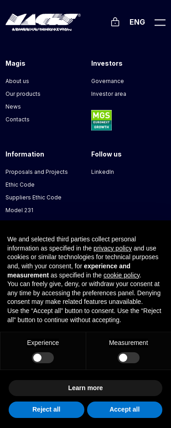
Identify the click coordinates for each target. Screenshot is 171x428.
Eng (137, 21)
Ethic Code (20, 184)
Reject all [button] (46, 409)
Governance (107, 81)
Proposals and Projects (36, 171)
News (13, 106)
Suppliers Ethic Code (33, 197)
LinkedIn (102, 171)
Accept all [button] (124, 409)
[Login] (115, 20)
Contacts (17, 119)
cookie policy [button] (122, 275)
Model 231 (19, 210)
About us (17, 81)
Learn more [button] (85, 387)
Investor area (108, 93)
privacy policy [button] (112, 248)
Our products (23, 93)
